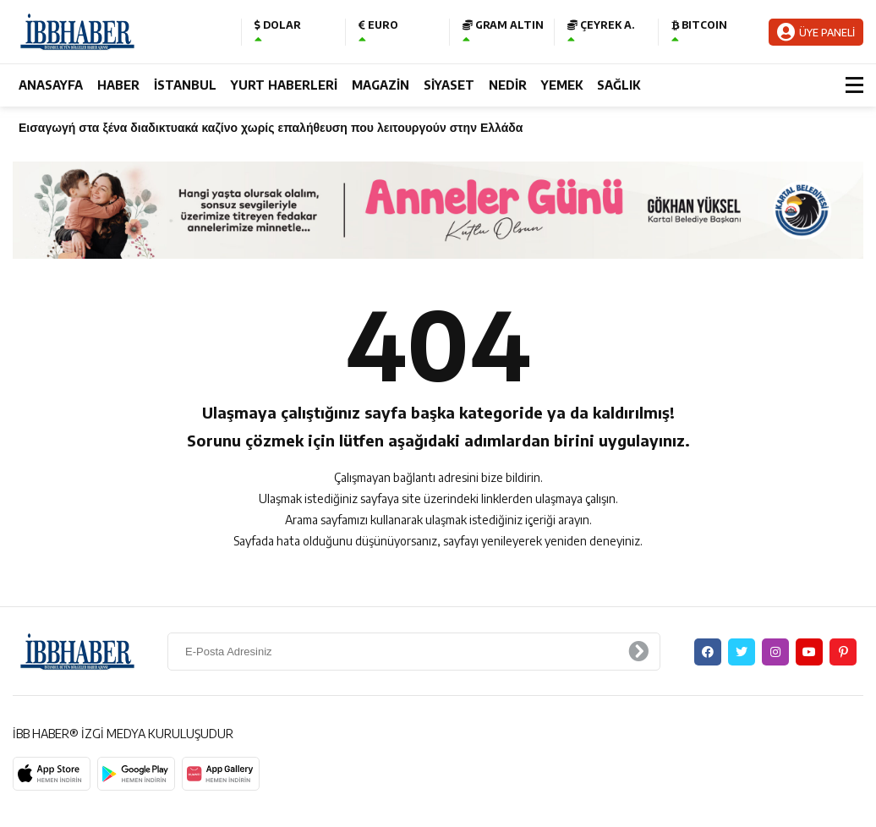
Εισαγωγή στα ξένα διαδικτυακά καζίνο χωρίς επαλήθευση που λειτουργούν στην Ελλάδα (271, 127)
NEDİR (508, 85)
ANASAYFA (51, 85)
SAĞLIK (618, 85)
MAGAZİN (380, 85)
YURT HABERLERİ (284, 85)
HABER (118, 85)
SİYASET (449, 85)
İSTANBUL (185, 85)
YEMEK (562, 85)
